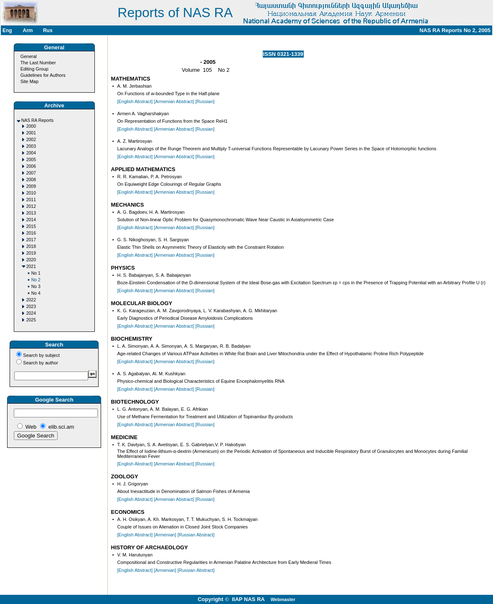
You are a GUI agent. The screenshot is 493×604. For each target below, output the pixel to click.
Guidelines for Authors (43, 75)
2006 (31, 166)
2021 (31, 266)
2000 (31, 126)
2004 (31, 153)
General (28, 56)
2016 (31, 233)
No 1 (36, 273)
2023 (31, 306)
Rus (48, 30)
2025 (31, 320)
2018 (31, 246)
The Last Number (38, 62)
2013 (31, 213)
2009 (31, 186)
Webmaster (283, 599)
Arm (28, 30)
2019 (31, 253)
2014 (31, 219)
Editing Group (34, 68)
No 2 (36, 280)
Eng (7, 30)
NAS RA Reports (37, 120)
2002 (31, 139)
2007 (31, 173)
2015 (31, 226)
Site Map (29, 81)
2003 (31, 146)
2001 (31, 133)
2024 (31, 313)
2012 (31, 206)
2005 (31, 159)
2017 (31, 240)
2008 (31, 179)
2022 (31, 300)
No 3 (36, 286)
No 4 (36, 293)
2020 (31, 260)
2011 (31, 199)
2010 (31, 193)
